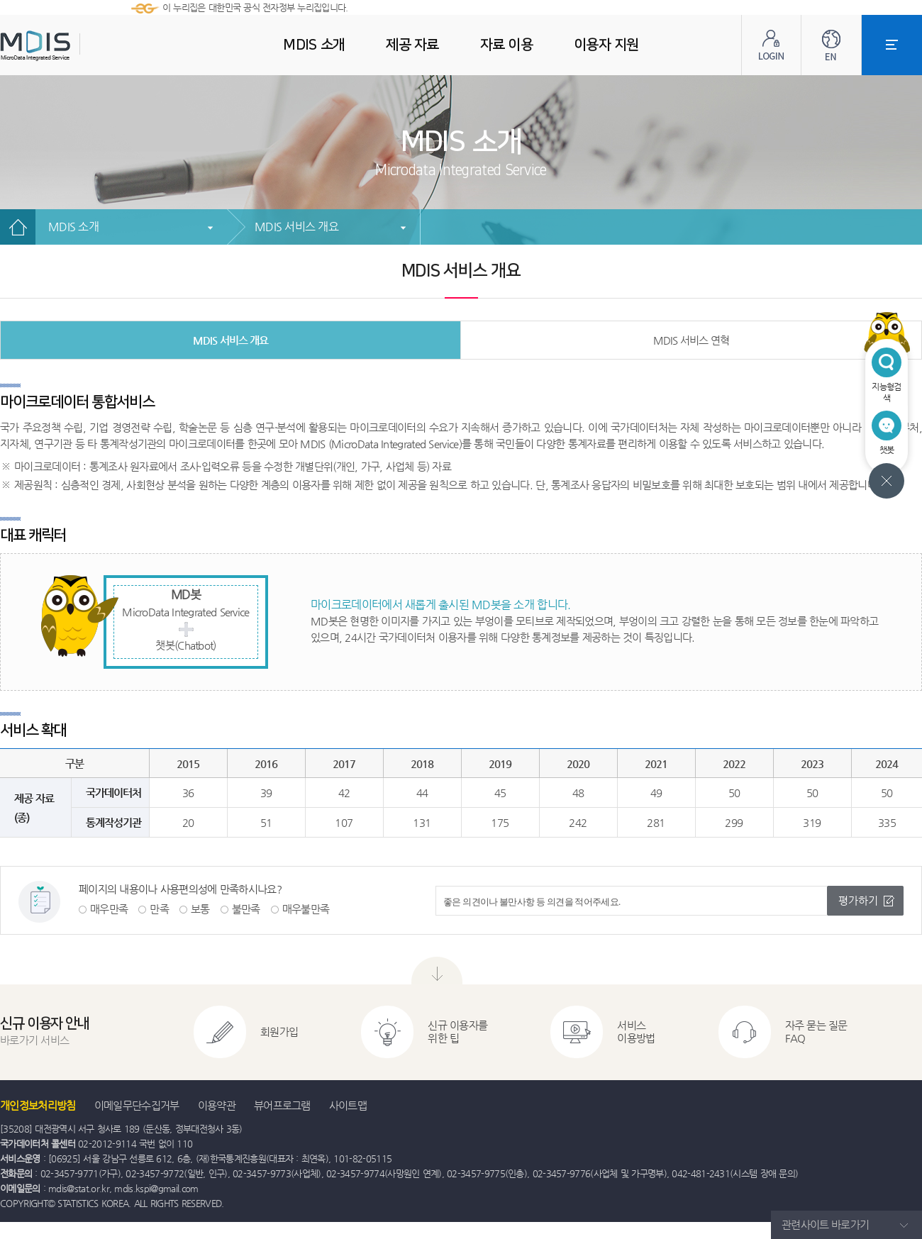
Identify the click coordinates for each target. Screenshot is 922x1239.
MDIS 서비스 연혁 (691, 340)
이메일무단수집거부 (136, 1105)
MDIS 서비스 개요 (296, 226)
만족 (159, 909)
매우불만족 (306, 909)
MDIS (71, 45)
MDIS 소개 (73, 226)
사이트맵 (348, 1105)
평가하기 (858, 900)
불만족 (246, 909)
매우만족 (109, 909)
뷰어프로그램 (282, 1105)
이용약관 (216, 1105)
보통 (200, 909)
